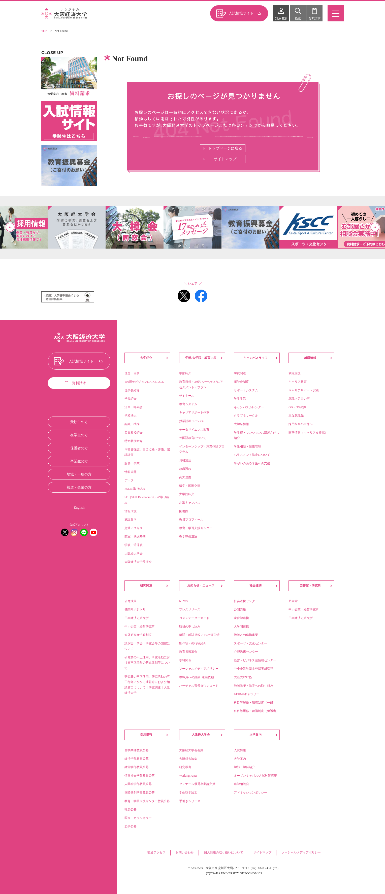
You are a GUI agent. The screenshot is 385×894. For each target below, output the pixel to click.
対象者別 (281, 18)
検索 (298, 18)
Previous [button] (10, 227)
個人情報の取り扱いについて (223, 852)
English (79, 507)
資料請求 (314, 18)
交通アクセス (156, 852)
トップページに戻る (225, 148)
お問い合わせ (185, 852)
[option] (192, 227)
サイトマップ (225, 159)
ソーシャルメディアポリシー (301, 852)
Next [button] (375, 227)
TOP (44, 31)
